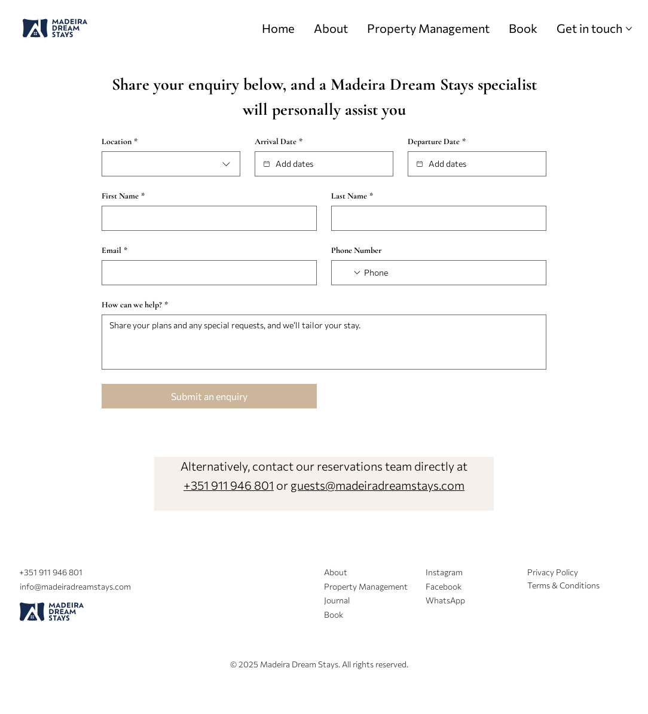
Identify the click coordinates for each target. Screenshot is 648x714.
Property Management (366, 586)
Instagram (444, 572)
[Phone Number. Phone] (450, 273)
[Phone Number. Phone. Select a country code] (350, 272)
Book (333, 614)
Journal (337, 600)
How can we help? (135, 305)
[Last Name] (435, 218)
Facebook (443, 586)
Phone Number (356, 250)
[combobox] (171, 163)
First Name (123, 196)
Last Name (352, 196)
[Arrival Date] (266, 164)
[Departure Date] (419, 164)
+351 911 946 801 (229, 485)
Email (114, 250)
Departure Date (437, 141)
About (335, 572)
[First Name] (205, 218)
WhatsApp (445, 600)
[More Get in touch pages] (629, 29)
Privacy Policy (552, 572)
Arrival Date (278, 141)
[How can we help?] (324, 342)
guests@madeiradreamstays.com (377, 485)
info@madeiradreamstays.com (75, 586)
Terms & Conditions (563, 585)
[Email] (205, 273)
